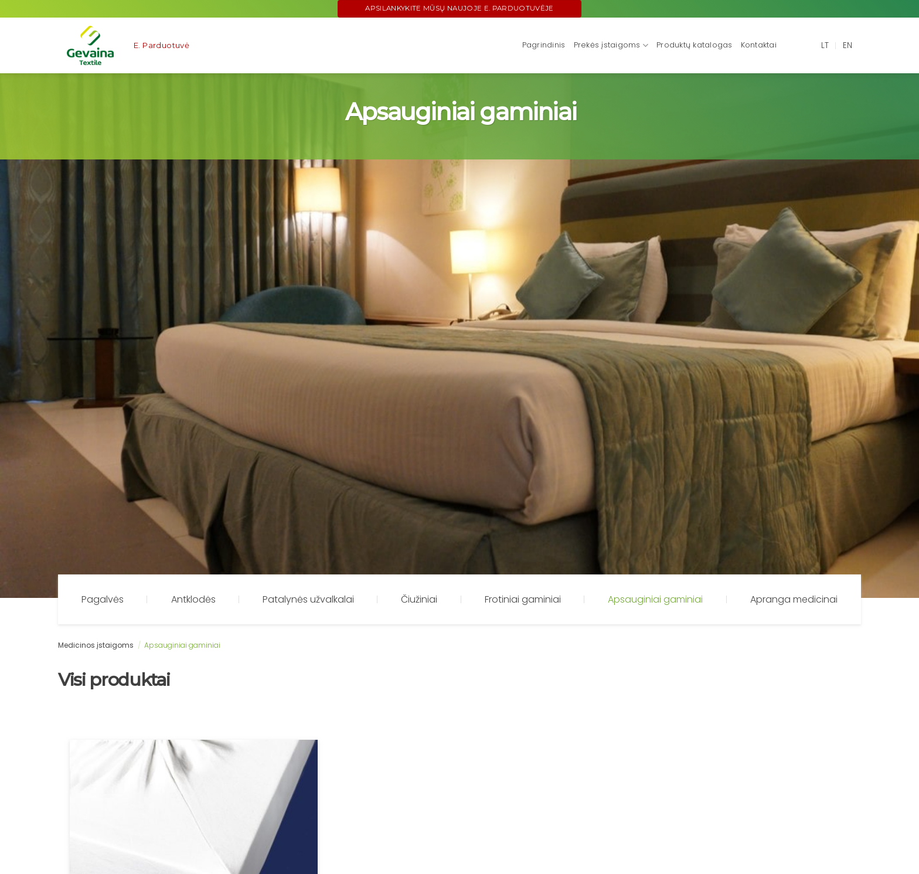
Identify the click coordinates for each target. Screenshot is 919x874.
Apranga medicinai (794, 599)
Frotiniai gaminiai (523, 599)
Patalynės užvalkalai (308, 599)
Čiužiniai (419, 599)
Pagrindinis (544, 45)
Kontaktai (759, 45)
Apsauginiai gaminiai (655, 599)
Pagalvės (102, 599)
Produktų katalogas (694, 45)
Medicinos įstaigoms (96, 645)
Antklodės (193, 599)
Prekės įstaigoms (611, 45)
